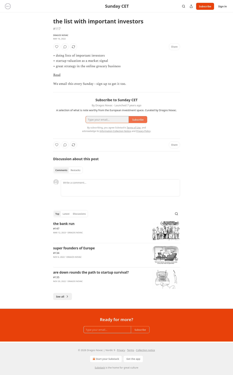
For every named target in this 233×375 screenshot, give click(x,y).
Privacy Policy (143, 131)
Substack (100, 367)
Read (57, 74)
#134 (56, 253)
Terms (130, 350)
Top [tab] (57, 213)
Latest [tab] (66, 213)
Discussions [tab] (79, 213)
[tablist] (68, 170)
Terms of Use (134, 127)
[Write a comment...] (120, 187)
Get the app (133, 359)
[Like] (56, 46)
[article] (116, 231)
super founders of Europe (74, 248)
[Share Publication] (191, 6)
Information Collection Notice (115, 131)
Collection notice (145, 350)
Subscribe (205, 6)
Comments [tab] (61, 170)
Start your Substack (105, 359)
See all (62, 296)
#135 (56, 277)
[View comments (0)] (65, 46)
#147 (56, 228)
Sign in (222, 6)
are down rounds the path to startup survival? (91, 272)
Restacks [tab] (75, 170)
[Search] (183, 6)
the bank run (64, 223)
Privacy (121, 350)
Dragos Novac (60, 35)
